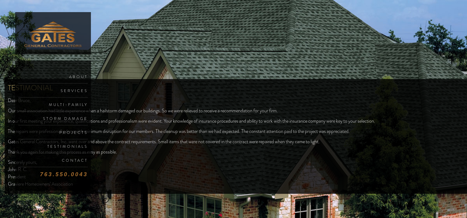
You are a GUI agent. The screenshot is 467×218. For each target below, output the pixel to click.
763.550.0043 (64, 174)
